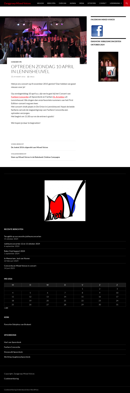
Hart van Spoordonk (12, 342)
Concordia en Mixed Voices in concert (20, 266)
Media (81, 3)
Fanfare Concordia (19, 96)
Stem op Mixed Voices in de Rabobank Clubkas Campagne (43, 155)
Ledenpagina (115, 3)
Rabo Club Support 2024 (14, 251)
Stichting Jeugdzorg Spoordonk (17, 357)
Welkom (40, 3)
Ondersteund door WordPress (27, 390)
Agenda (73, 3)
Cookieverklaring (11, 378)
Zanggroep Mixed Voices (17, 3)
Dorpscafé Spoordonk (13, 352)
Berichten (51, 3)
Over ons (62, 3)
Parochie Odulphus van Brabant (17, 324)
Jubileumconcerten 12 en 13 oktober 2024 (22, 244)
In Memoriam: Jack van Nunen (17, 258)
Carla (31, 77)
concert (15, 62)
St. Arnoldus (58, 96)
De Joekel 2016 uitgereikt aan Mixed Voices (43, 145)
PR (20, 62)
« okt (6, 308)
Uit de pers (91, 3)
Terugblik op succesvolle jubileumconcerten (22, 236)
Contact (102, 3)
